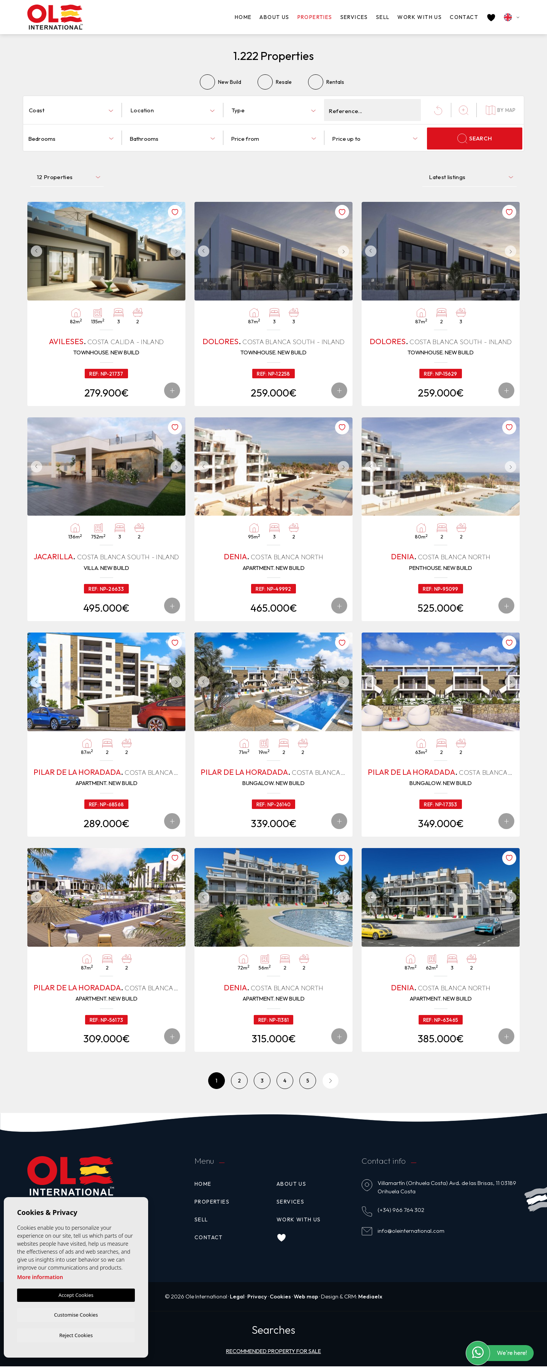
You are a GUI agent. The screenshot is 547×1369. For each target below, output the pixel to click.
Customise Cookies (76, 1314)
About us (274, 17)
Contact (464, 17)
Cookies (280, 1299)
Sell (383, 17)
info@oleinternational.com (411, 1233)
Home (243, 17)
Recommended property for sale (274, 1353)
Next (177, 251)
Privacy (256, 1299)
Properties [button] (314, 17)
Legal (235, 1299)
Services (354, 17)
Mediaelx (371, 1299)
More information (40, 1275)
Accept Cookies (75, 1293)
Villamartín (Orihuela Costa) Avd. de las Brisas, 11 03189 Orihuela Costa (447, 1189)
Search (474, 138)
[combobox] (71, 110)
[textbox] (72, 110)
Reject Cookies (76, 1334)
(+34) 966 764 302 (401, 1212)
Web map (306, 1299)
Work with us (419, 17)
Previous (35, 251)
